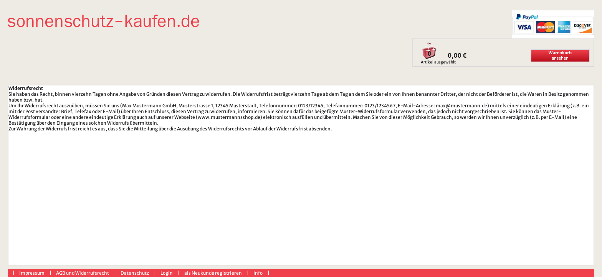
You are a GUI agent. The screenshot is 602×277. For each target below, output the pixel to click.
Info (258, 273)
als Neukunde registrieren (213, 273)
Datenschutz (135, 273)
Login (166, 273)
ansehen (560, 55)
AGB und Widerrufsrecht (82, 273)
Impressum (32, 273)
